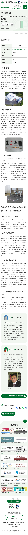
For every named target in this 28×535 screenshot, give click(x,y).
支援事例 (7, 28)
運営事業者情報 (10, 524)
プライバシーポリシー (14, 526)
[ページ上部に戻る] (25, 421)
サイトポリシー (18, 524)
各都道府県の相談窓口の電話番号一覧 (18, 522)
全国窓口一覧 (5, 522)
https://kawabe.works (18, 49)
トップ (2, 28)
